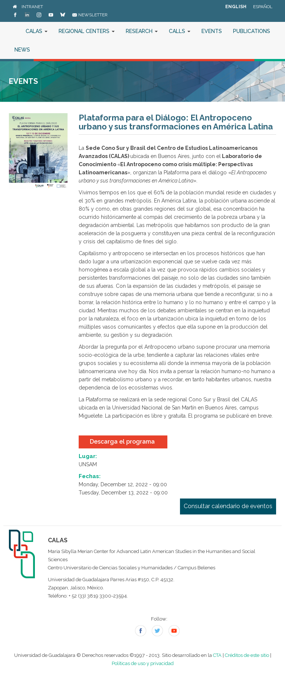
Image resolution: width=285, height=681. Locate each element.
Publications (251, 31)
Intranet (32, 6)
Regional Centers (87, 31)
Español (262, 6)
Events (212, 31)
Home (14, 31)
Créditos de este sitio (247, 655)
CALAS (37, 31)
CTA (217, 655)
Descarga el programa (123, 441)
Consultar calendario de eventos (228, 506)
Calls (179, 31)
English (235, 6)
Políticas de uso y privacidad (143, 663)
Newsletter (90, 14)
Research (142, 31)
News (22, 50)
